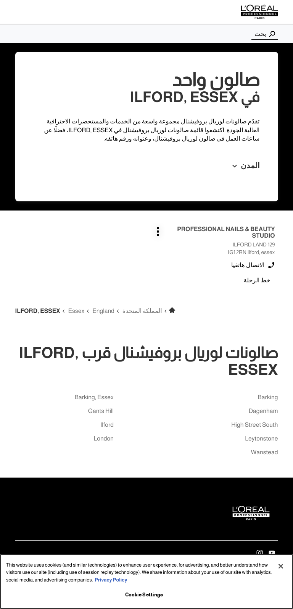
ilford (107, 425)
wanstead (264, 452)
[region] (146, 581)
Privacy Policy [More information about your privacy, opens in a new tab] (111, 580)
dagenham (263, 411)
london (103, 438)
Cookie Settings (144, 595)
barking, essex (94, 397)
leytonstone (261, 438)
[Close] (280, 566)
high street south (254, 425)
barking (268, 397)
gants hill (101, 411)
